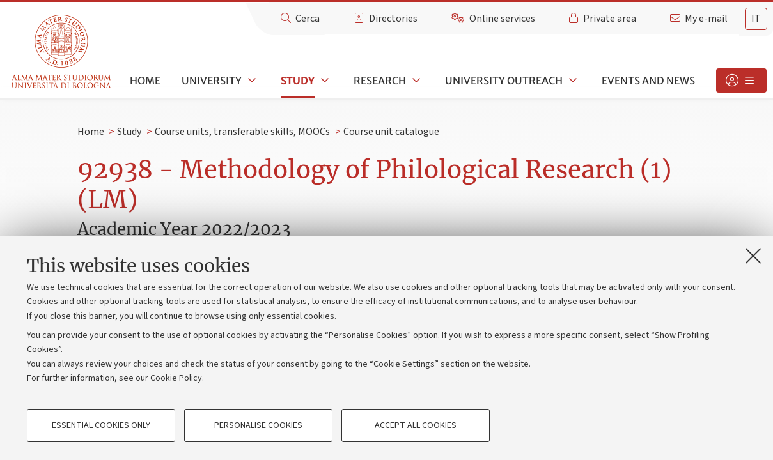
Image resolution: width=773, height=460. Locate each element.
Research (380, 80)
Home (145, 80)
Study (298, 80)
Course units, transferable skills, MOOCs (242, 132)
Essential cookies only (101, 425)
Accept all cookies (416, 425)
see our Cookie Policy (160, 378)
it (756, 19)
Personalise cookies (258, 425)
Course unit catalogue (391, 132)
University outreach (504, 80)
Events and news (648, 80)
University (212, 80)
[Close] (753, 255)
